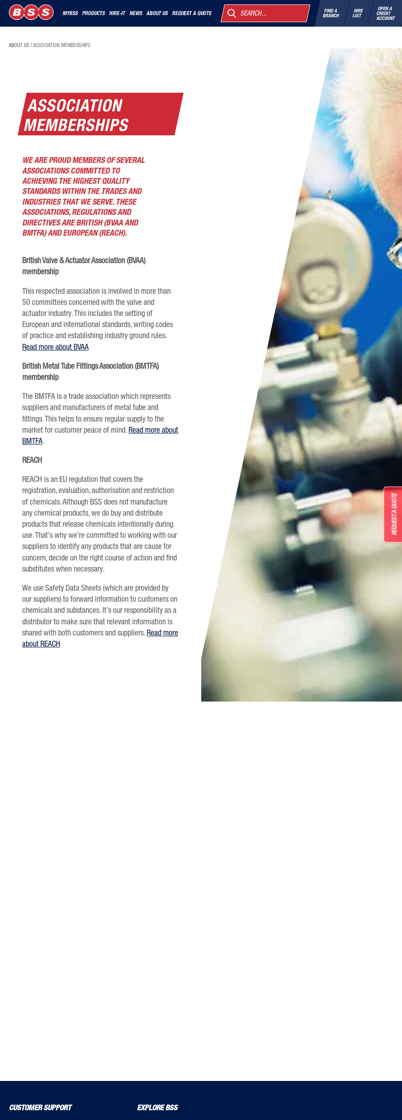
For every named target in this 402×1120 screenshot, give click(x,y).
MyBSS (70, 12)
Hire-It (117, 12)
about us (19, 45)
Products (93, 12)
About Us (157, 12)
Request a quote (191, 12)
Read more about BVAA (55, 346)
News (135, 12)
